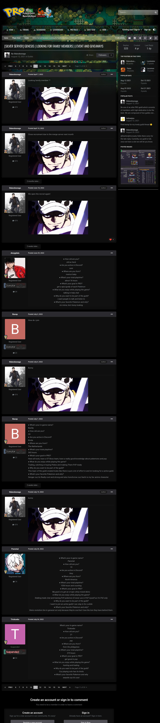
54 (15, 658)
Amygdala (15, 253)
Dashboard (40, 29)
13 (45, 66)
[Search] (129, 12)
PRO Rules (73, 29)
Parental (15, 549)
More (103, 29)
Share (89, 55)
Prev (10, 66)
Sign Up (147, 30)
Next (64, 66)
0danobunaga (20, 54)
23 (15, 353)
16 (59, 66)
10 (31, 66)
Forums (24, 29)
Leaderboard (56, 29)
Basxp (15, 314)
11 (35, 66)
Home (10, 29)
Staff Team (89, 29)
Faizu (129, 68)
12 (40, 66)
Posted (35, 74)
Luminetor (151, 61)
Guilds (30, 56)
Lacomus (150, 68)
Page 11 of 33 (81, 66)
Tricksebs (15, 619)
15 (54, 66)
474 (15, 107)
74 (15, 582)
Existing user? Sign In (132, 29)
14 (49, 66)
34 (15, 292)
